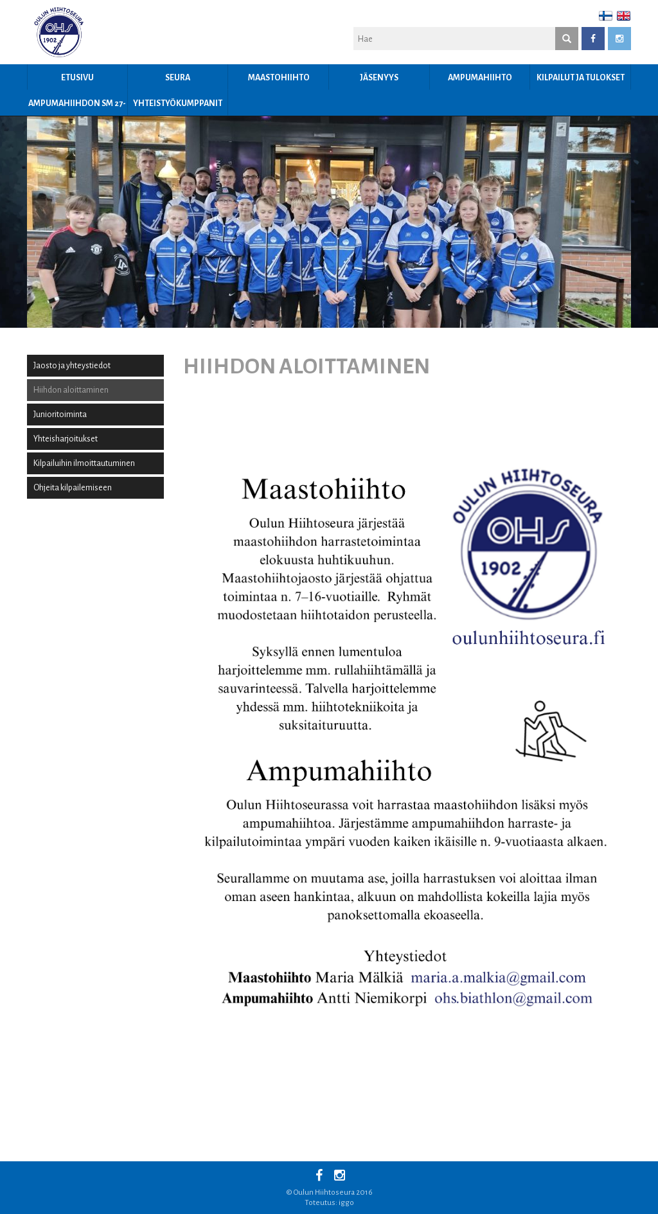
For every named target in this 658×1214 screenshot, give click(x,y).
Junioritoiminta (60, 414)
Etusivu (77, 77)
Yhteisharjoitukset (65, 438)
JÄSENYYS (379, 77)
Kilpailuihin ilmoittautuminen (84, 463)
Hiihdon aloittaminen (71, 390)
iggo (346, 1203)
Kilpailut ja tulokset (581, 77)
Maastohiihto (279, 77)
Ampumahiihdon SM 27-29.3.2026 (77, 107)
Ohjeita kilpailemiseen (72, 487)
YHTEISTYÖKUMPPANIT (177, 103)
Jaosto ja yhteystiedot (72, 365)
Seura (177, 77)
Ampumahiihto (480, 77)
